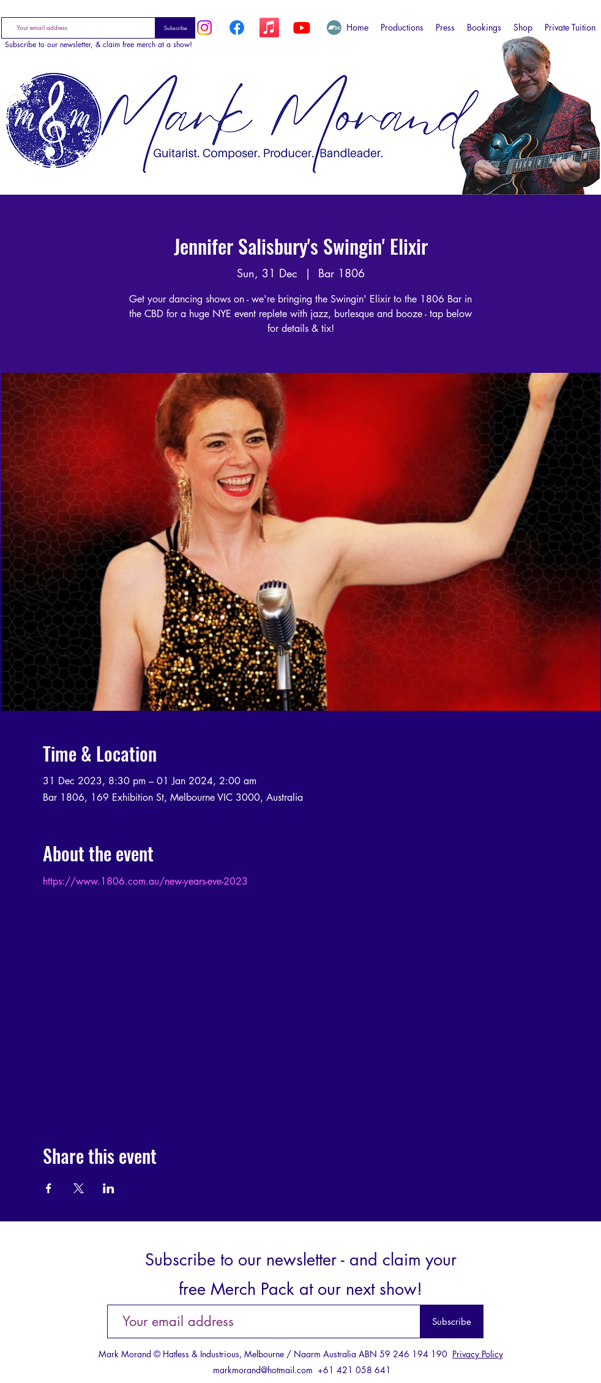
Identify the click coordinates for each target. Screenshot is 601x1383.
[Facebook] (237, 27)
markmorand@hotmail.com (263, 1370)
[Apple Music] (269, 27)
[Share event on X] (78, 1188)
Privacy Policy (477, 1354)
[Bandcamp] (334, 27)
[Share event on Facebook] (48, 1188)
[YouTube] (302, 27)
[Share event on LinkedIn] (108, 1188)
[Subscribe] (175, 28)
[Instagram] (204, 27)
